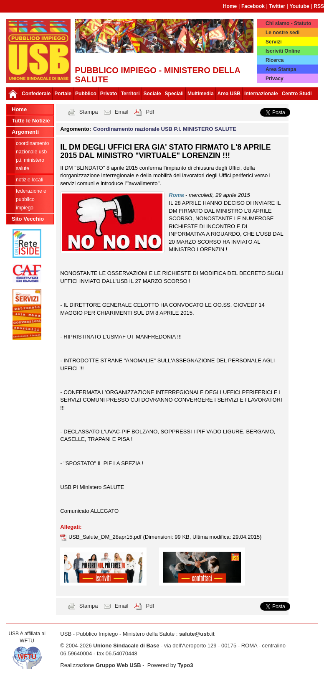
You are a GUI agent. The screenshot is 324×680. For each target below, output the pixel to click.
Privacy (275, 78)
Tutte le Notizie (31, 120)
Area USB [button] (229, 94)
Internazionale (261, 94)
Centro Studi (297, 94)
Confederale (36, 94)
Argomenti (25, 132)
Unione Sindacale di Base (126, 645)
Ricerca (275, 60)
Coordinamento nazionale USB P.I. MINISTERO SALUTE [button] (164, 129)
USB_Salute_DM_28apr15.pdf (105, 537)
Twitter (277, 6)
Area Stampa (281, 69)
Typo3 (185, 665)
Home (230, 6)
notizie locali (29, 180)
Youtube (299, 6)
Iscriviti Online (283, 51)
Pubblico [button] (85, 94)
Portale (62, 94)
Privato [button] (108, 94)
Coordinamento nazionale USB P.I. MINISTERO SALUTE (32, 155)
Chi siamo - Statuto (288, 23)
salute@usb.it (197, 634)
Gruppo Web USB (118, 665)
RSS (319, 6)
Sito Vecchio (28, 219)
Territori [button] (130, 94)
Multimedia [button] (200, 94)
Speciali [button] (174, 94)
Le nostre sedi (282, 33)
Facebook (253, 6)
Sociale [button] (152, 94)
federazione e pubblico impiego (31, 199)
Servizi (274, 42)
